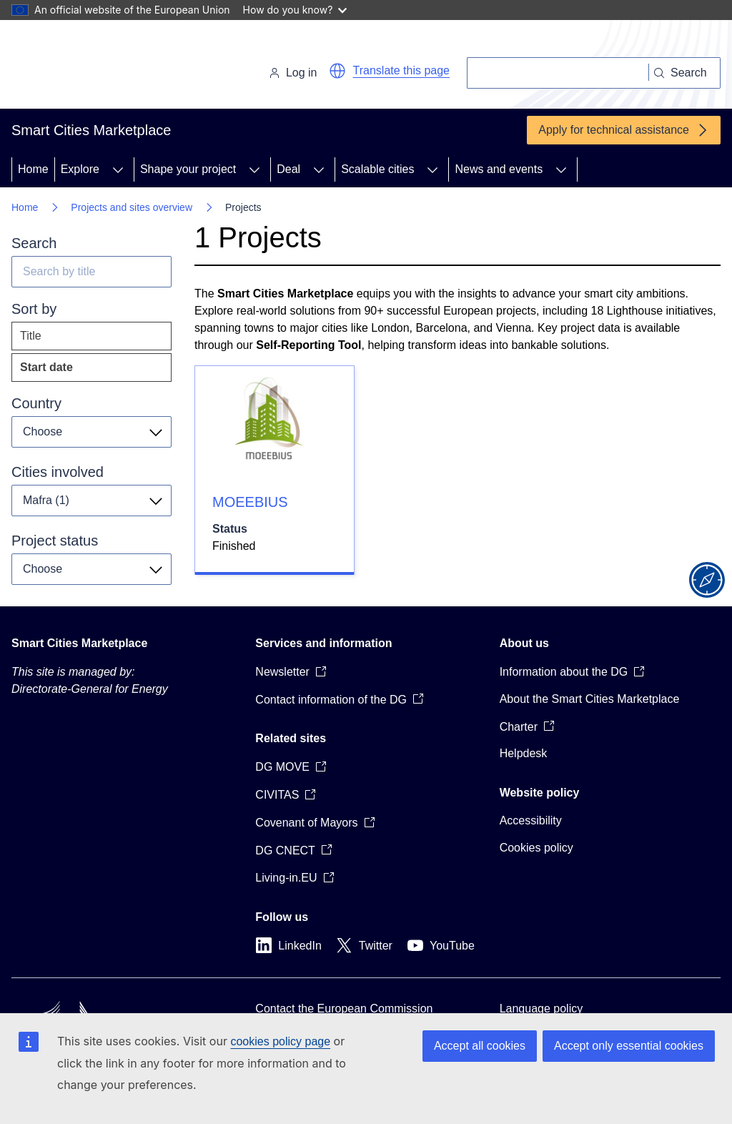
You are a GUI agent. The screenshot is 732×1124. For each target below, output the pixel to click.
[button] (337, 70)
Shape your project (188, 169)
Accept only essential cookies (628, 1046)
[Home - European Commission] (109, 67)
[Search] (558, 73)
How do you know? (295, 10)
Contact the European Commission (343, 1008)
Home (33, 169)
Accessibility (531, 820)
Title (30, 336)
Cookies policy (536, 848)
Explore (80, 169)
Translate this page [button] (401, 70)
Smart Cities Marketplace (79, 643)
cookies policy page (280, 1041)
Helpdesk (524, 753)
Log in (293, 72)
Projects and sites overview (131, 207)
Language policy (541, 1008)
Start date (74, 371)
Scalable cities (377, 169)
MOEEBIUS (250, 502)
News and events (499, 169)
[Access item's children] (118, 169)
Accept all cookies (479, 1046)
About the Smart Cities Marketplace (590, 699)
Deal (288, 169)
